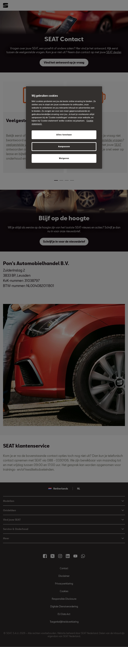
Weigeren (64, 158)
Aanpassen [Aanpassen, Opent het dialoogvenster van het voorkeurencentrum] (64, 146)
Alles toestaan (64, 134)
